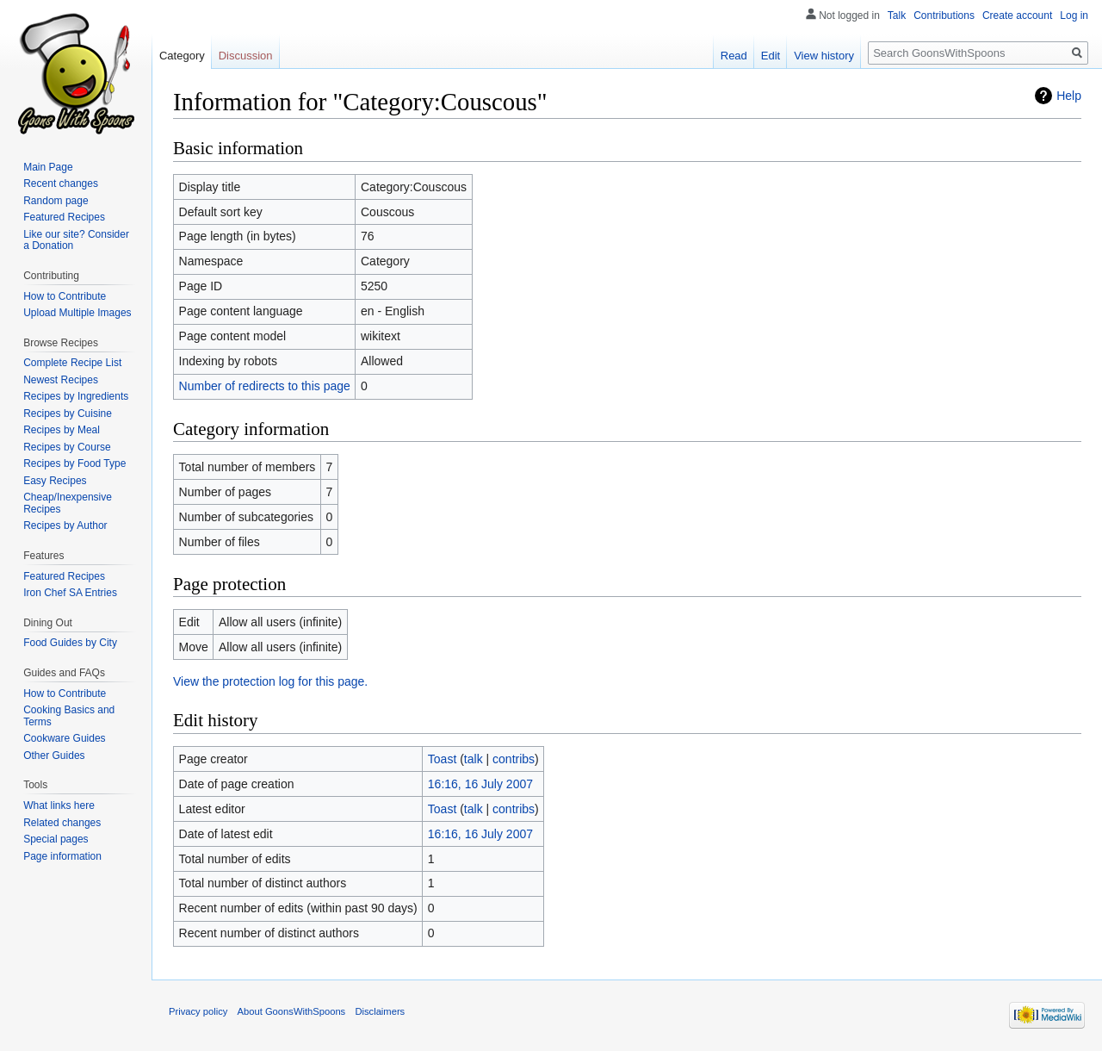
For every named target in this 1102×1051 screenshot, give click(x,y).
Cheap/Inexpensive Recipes (67, 503)
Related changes (62, 823)
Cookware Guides (64, 738)
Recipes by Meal (61, 430)
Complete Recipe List (72, 363)
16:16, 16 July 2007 (480, 784)
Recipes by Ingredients (75, 396)
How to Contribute (64, 296)
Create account (1017, 15)
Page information (62, 856)
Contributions (944, 15)
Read (734, 55)
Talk (897, 15)
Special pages (55, 839)
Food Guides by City (70, 643)
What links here (59, 805)
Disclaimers (380, 1011)
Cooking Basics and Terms (69, 716)
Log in (1074, 15)
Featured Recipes (64, 217)
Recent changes (60, 183)
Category (182, 55)
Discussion (246, 55)
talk (473, 759)
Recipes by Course (66, 447)
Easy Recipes (54, 481)
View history (824, 55)
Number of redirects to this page (264, 386)
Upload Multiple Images (77, 313)
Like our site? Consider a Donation (76, 240)
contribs (513, 759)
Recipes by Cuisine (67, 413)
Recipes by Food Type (74, 463)
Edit (770, 55)
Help (1068, 96)
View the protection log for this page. (270, 681)
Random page (55, 201)
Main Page (47, 167)
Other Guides (53, 755)
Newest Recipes (60, 380)
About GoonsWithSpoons (292, 1011)
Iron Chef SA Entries (70, 593)
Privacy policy (198, 1011)
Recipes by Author (65, 525)
